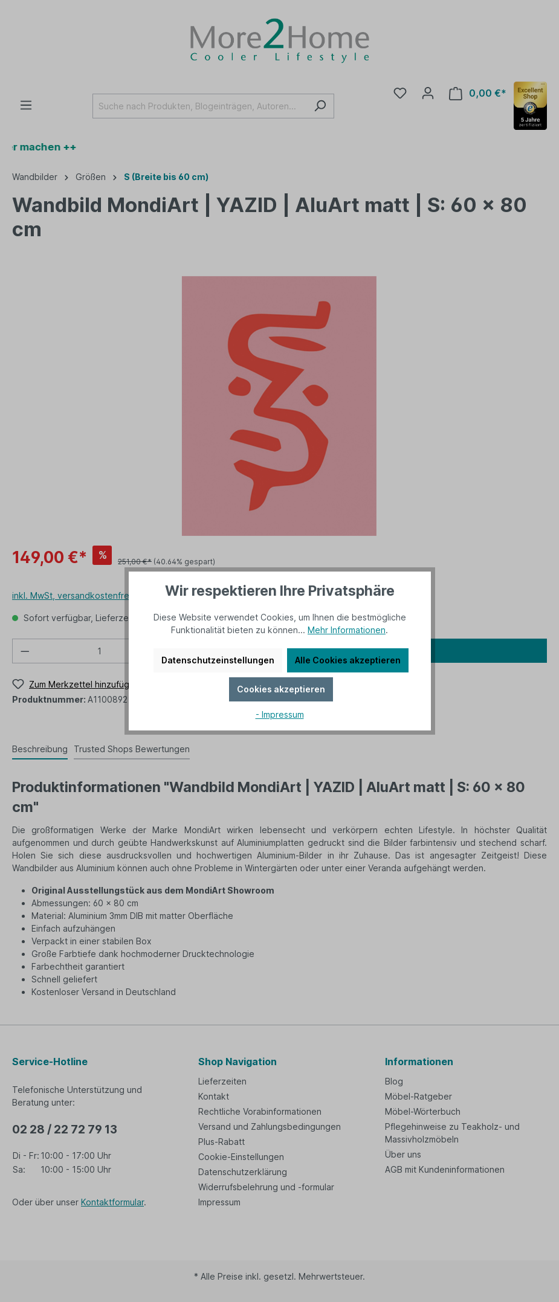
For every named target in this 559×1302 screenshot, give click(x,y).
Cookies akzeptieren (281, 689)
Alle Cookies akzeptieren (348, 660)
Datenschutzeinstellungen (217, 660)
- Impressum (280, 714)
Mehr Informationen (347, 630)
